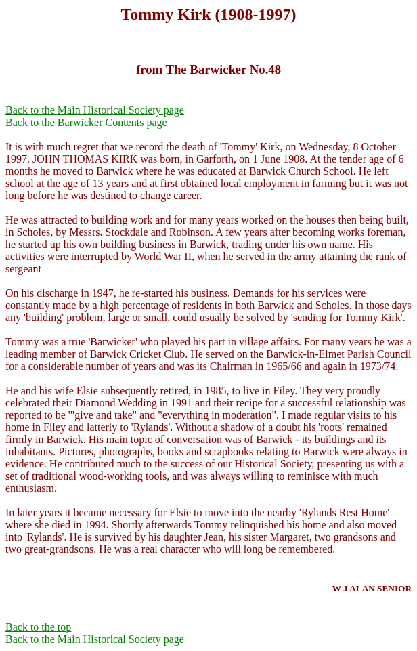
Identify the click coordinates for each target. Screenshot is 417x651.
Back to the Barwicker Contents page (86, 122)
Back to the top (38, 627)
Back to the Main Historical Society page (94, 110)
